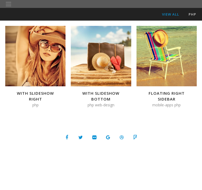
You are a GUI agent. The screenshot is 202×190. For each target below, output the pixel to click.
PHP (192, 14)
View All (170, 14)
